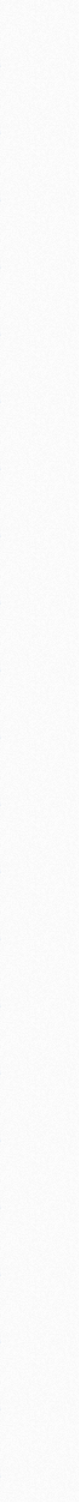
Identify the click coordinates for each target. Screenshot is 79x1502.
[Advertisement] (39, 68)
